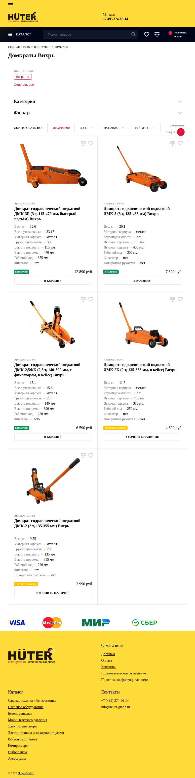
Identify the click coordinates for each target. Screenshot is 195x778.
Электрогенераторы (22, 726)
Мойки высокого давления (27, 720)
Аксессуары (17, 758)
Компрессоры (18, 746)
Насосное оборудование (26, 707)
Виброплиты (17, 752)
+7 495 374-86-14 (115, 19)
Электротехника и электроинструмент (36, 733)
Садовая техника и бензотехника (32, 700)
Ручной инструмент (22, 739)
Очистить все (24, 84)
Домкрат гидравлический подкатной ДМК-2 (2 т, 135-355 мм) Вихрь (47, 523)
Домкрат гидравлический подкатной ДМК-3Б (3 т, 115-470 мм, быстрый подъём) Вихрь (47, 213)
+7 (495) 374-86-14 (115, 700)
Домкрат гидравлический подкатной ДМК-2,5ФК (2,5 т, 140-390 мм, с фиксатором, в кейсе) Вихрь (47, 369)
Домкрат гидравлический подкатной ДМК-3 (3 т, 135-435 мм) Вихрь (137, 211)
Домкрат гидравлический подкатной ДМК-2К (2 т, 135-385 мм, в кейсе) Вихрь (140, 367)
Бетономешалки (20, 713)
